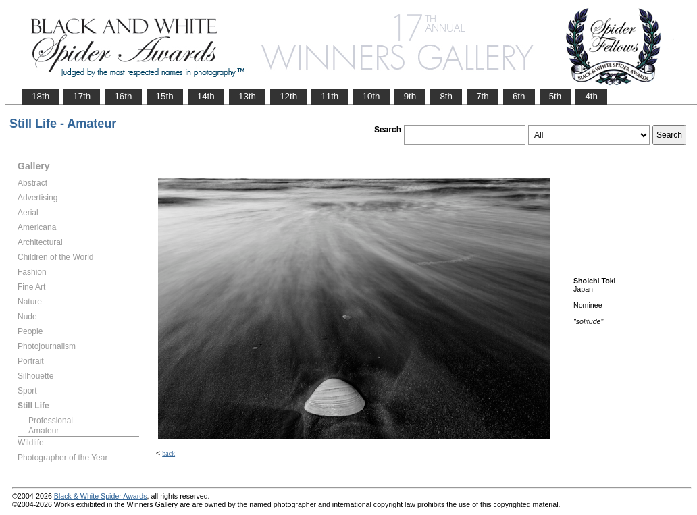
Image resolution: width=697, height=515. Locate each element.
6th (519, 96)
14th (206, 96)
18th (40, 96)
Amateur (43, 430)
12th (288, 96)
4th (591, 96)
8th (446, 96)
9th (410, 96)
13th (247, 96)
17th (82, 96)
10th (371, 96)
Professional (50, 420)
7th (482, 96)
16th (123, 96)
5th (555, 96)
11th (329, 96)
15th (165, 96)
